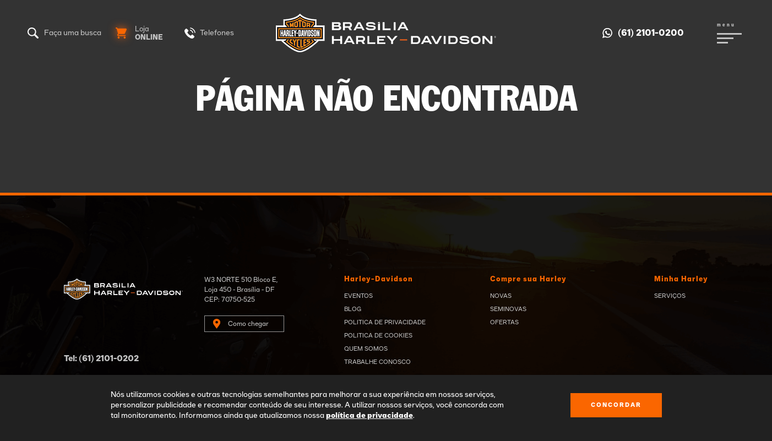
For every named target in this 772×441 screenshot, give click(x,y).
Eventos (358, 296)
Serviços (670, 296)
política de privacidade (369, 416)
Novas (501, 296)
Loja (149, 33)
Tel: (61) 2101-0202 (101, 359)
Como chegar (248, 323)
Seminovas (508, 309)
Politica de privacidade (385, 322)
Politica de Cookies (378, 336)
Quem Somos (366, 349)
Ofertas (504, 322)
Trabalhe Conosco (377, 362)
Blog (352, 309)
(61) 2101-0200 (651, 33)
